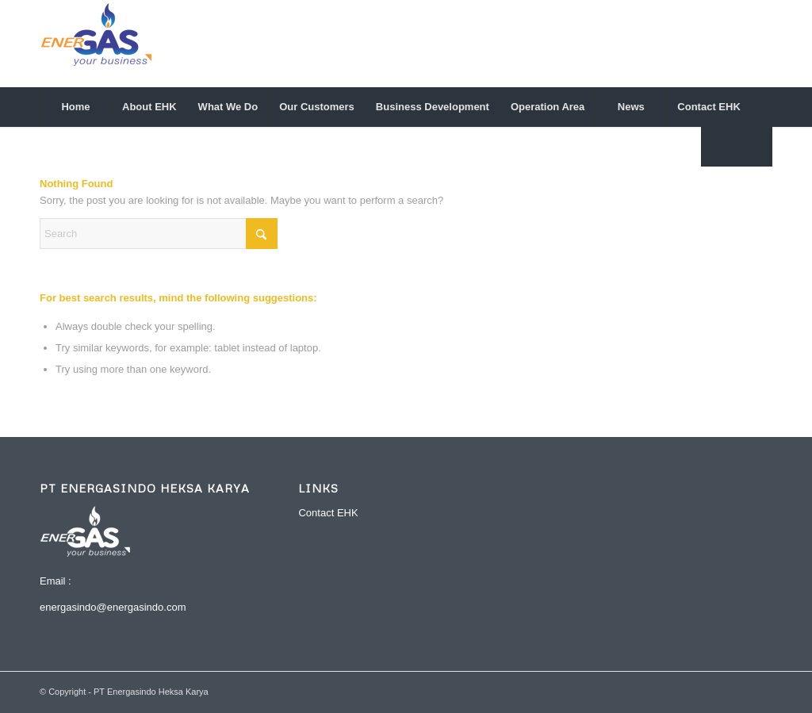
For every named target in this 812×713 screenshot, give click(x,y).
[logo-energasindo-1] (98, 43)
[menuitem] (75, 107)
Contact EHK (328, 513)
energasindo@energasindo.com (113, 607)
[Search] (736, 147)
